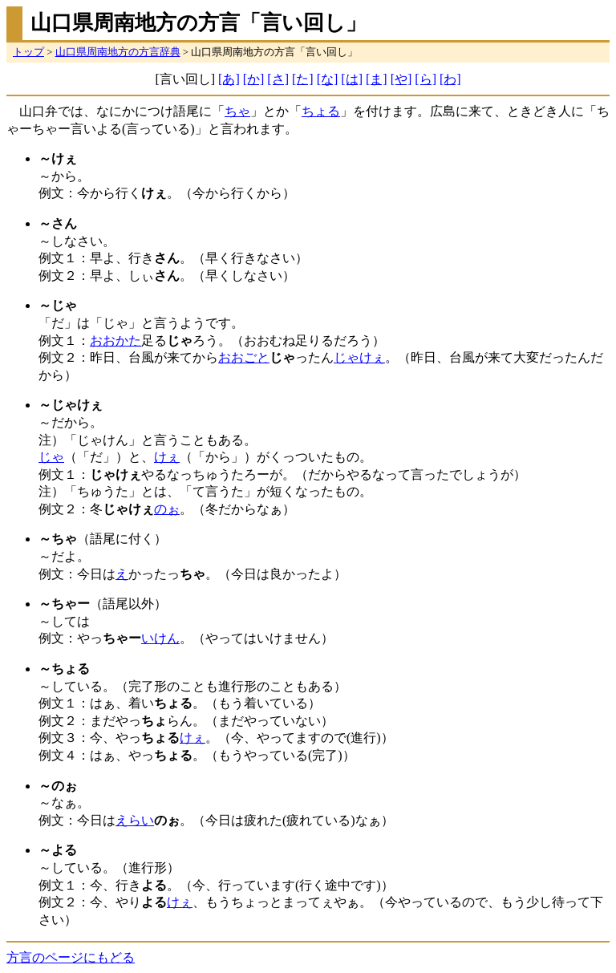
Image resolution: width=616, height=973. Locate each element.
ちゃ (237, 111)
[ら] (425, 79)
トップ (28, 52)
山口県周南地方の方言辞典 (117, 52)
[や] (401, 79)
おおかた (115, 340)
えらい (135, 820)
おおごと (244, 357)
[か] (254, 79)
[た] (303, 79)
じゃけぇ (359, 357)
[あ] (229, 79)
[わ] (450, 79)
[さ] (278, 79)
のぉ (167, 509)
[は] (352, 79)
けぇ (167, 457)
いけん (160, 638)
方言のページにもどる (70, 957)
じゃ (51, 457)
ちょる (321, 111)
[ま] (376, 79)
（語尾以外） (102, 603)
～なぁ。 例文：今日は (77, 803)
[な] (327, 79)
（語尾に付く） (102, 538)
